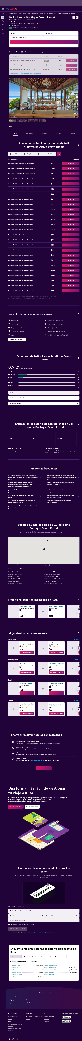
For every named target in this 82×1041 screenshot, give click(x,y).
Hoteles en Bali (43, 13)
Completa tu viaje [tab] (60, 956)
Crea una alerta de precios (37, 760)
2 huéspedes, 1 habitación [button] (18, 37)
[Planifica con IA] (3, 24)
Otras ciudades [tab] (16, 956)
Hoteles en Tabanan (16, 977)
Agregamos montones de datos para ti (44, 1000)
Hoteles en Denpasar (16, 970)
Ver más (76, 639)
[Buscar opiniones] (45, 393)
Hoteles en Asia (22, 13)
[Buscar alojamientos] (3, 17)
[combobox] (45, 911)
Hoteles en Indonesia (33, 13)
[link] (27, 652)
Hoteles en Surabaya (49, 972)
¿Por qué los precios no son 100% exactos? (44, 1003)
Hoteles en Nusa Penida (50, 965)
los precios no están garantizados (48, 992)
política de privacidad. (50, 932)
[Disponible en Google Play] (66, 1017)
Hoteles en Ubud (15, 965)
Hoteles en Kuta (52, 13)
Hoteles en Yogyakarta (50, 967)
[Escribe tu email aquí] (45, 920)
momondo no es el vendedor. (44, 997)
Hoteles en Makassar (16, 972)
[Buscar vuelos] (3, 14)
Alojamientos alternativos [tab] (31, 956)
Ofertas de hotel (13, 13)
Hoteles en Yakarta (16, 967)
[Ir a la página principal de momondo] (11, 9)
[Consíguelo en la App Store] (66, 1021)
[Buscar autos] (3, 21)
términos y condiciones (35, 932)
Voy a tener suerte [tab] (46, 956)
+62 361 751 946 (14, 25)
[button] (3, 9)
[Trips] (3, 29)
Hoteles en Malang (49, 974)
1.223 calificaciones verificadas (29, 27)
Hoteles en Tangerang (16, 974)
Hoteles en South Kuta (50, 970)
